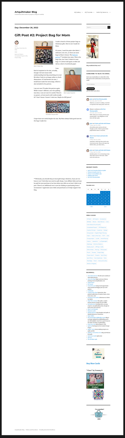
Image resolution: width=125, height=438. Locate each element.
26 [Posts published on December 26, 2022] (91, 203)
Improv (89, 241)
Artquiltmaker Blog (26, 12)
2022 (16, 52)
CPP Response (102, 227)
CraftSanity (90, 291)
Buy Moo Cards (93, 363)
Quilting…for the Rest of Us (94, 332)
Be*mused (90, 284)
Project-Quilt (90, 255)
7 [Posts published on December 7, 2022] (98, 195)
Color (107, 221)
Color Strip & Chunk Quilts (93, 224)
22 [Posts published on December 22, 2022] (101, 201)
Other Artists (90, 249)
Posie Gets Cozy (92, 324)
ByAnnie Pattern (19, 54)
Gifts (26, 56)
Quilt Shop (104, 255)
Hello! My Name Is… (102, 12)
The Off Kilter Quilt (92, 339)
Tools (105, 258)
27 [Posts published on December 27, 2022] (95, 203)
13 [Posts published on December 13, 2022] (95, 198)
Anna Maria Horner (93, 276)
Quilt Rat (90, 326)
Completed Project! (20, 56)
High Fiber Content (92, 301)
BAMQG (89, 221)
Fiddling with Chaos (93, 175)
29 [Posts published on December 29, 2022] (101, 203)
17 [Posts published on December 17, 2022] (108, 198)
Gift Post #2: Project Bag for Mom (42, 35)
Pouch (88, 252)
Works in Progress (91, 263)
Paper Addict (91, 316)
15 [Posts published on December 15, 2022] (101, 198)
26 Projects (95, 219)
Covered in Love (92, 286)
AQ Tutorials (88, 12)
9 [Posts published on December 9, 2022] (105, 195)
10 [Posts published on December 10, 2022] (108, 195)
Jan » (105, 206)
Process (94, 252)
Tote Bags (89, 260)
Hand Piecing (104, 238)
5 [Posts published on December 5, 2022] (91, 195)
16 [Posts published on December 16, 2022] (105, 198)
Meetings (89, 244)
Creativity (99, 230)
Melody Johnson (92, 312)
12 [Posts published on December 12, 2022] (91, 198)
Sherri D (92, 136)
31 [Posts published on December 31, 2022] (108, 203)
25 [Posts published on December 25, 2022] (88, 203)
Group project (90, 238)
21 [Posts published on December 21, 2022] (98, 201)
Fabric (88, 235)
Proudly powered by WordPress (47, 430)
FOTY (103, 235)
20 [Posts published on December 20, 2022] (95, 201)
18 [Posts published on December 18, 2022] (88, 201)
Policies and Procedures (32, 430)
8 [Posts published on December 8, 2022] (101, 195)
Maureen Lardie (92, 311)
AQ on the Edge (91, 279)
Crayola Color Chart (92, 292)
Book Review (101, 221)
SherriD (90, 337)
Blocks (94, 221)
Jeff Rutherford (91, 304)
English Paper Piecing (100, 233)
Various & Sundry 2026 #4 (94, 172)
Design (105, 230)
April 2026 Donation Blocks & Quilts (97, 170)
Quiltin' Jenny (91, 329)
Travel (95, 260)
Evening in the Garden (93, 297)
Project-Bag (18, 57)
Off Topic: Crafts (99, 246)
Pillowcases (104, 249)
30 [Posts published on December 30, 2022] (105, 203)
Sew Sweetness (98, 258)
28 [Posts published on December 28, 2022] (98, 203)
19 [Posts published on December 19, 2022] (91, 201)
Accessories (103, 219)
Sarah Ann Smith (92, 336)
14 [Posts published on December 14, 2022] (98, 198)
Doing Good (90, 233)
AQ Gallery (77, 12)
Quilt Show (90, 258)
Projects (97, 255)
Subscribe (90, 88)
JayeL (16, 45)
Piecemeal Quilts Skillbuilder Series (96, 317)
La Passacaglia (103, 241)
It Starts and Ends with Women (102, 123)
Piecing (97, 249)
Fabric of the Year (96, 235)
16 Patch (89, 219)
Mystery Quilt (90, 246)
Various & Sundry (102, 260)
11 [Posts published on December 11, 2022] (88, 198)
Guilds (97, 238)
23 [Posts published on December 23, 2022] (105, 201)
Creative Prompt (91, 230)
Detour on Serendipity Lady (94, 174)
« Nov (91, 206)
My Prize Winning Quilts (100, 99)
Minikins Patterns (98, 244)
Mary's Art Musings (93, 309)
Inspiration (95, 241)
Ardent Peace (91, 282)
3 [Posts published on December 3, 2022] (108, 192)
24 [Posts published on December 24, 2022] (108, 201)
